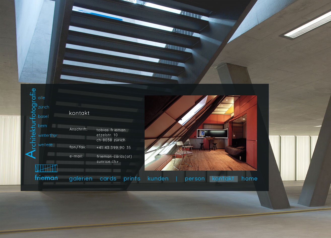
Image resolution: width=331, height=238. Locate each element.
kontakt (223, 179)
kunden (158, 179)
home (250, 179)
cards (108, 179)
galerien (80, 179)
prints (132, 179)
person (195, 179)
